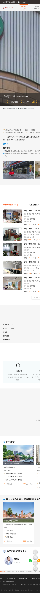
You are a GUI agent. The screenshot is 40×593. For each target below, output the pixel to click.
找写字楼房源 (23, 578)
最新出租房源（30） (11, 205)
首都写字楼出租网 (9, 109)
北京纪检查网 (20, 572)
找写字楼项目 (22, 109)
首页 (1, 578)
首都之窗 (29, 572)
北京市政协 (10, 572)
